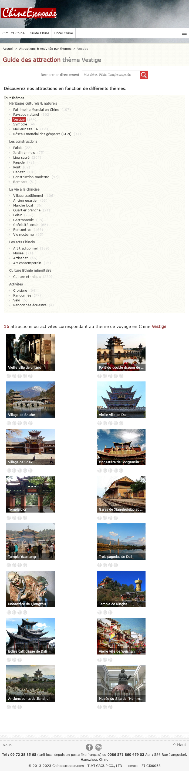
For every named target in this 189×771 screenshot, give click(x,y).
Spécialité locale (25, 225)
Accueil (8, 48)
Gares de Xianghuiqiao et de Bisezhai (121, 509)
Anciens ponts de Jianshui (28, 698)
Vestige (19, 119)
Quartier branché (26, 210)
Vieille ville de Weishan (117, 651)
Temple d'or (17, 509)
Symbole (20, 124)
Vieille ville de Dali (113, 415)
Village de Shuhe (21, 415)
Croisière (20, 290)
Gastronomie (23, 220)
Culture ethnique (26, 276)
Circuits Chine (13, 33)
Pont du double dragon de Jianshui (121, 367)
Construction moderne (31, 177)
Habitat (19, 172)
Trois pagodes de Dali (115, 557)
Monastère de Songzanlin (119, 462)
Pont (17, 167)
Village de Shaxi (20, 462)
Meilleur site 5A (25, 129)
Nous (7, 745)
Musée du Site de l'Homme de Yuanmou (121, 698)
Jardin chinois (24, 152)
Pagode (19, 162)
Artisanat (20, 258)
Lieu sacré (21, 157)
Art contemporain (27, 263)
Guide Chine (39, 33)
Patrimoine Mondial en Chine (36, 109)
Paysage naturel (26, 114)
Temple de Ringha (113, 604)
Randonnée (22, 295)
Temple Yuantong (22, 557)
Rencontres (22, 229)
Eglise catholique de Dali (27, 651)
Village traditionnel (28, 195)
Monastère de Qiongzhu (27, 604)
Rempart (20, 182)
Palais (17, 147)
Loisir (17, 215)
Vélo (16, 300)
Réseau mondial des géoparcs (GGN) (42, 134)
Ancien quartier (25, 200)
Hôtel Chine (63, 33)
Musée (18, 253)
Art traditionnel (25, 248)
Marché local (23, 205)
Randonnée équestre (29, 305)
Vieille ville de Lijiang (24, 367)
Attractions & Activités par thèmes (45, 48)
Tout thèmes (14, 98)
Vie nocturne (23, 234)
